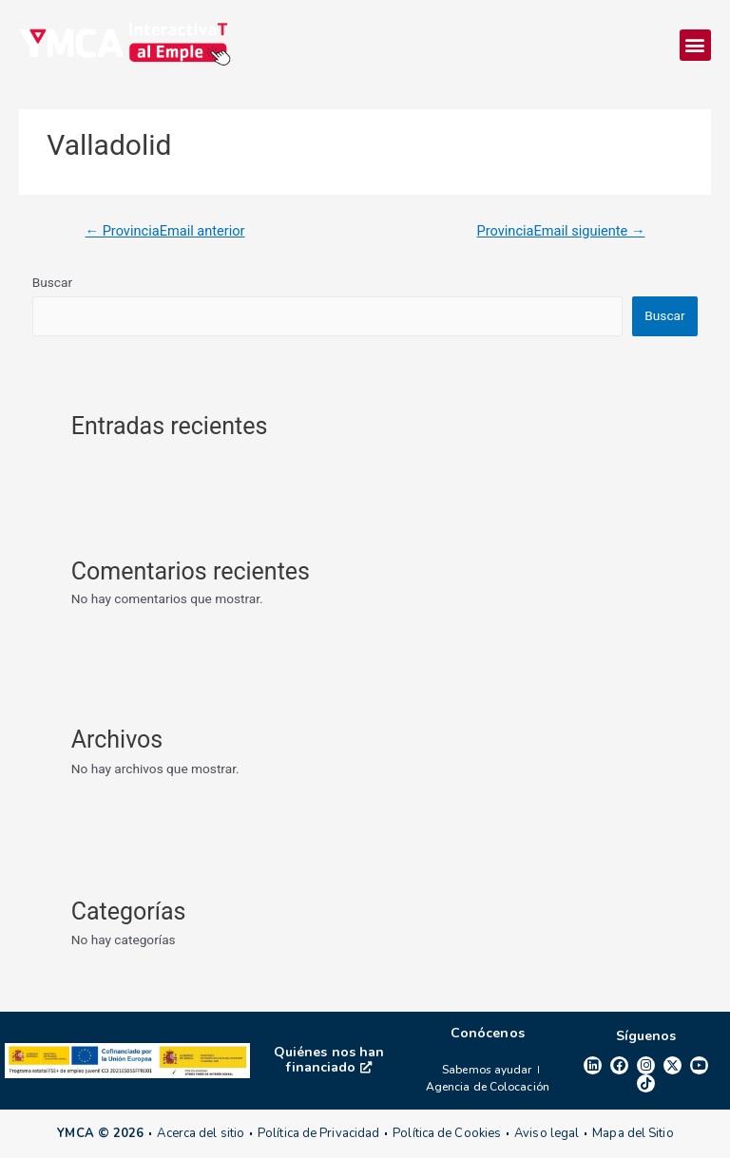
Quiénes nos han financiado (329, 1060)
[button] (695, 45)
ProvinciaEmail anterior (164, 230)
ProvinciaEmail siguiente (561, 230)
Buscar (52, 282)
